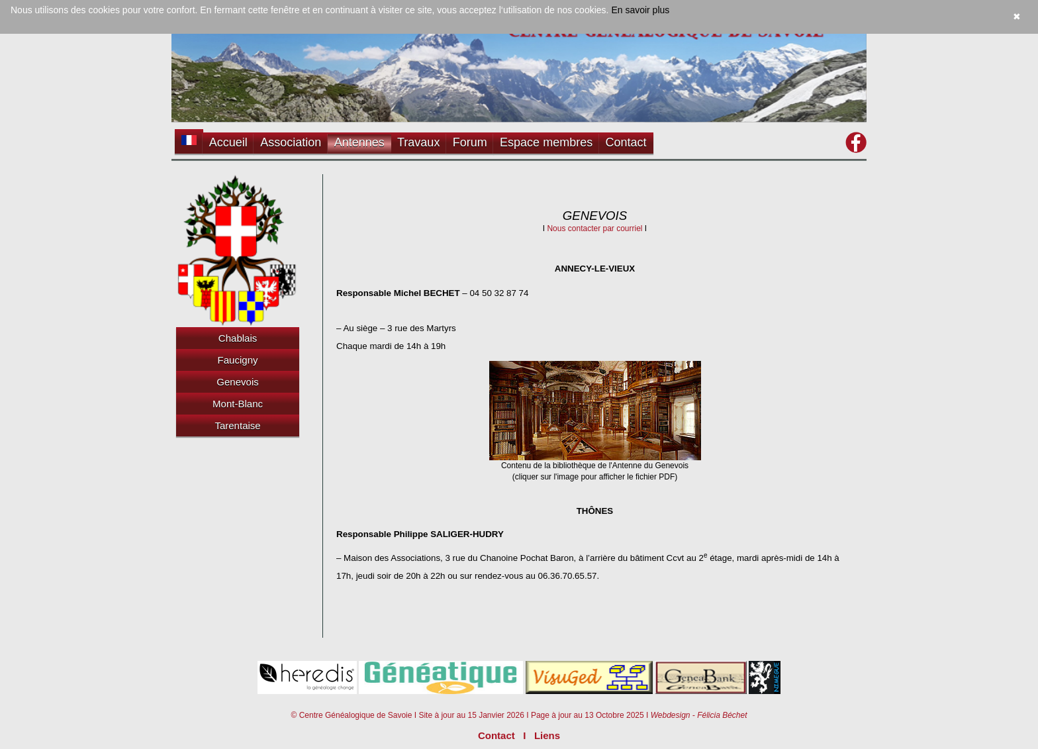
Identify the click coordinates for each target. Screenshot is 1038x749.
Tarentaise (237, 425)
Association (290, 142)
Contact (626, 142)
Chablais (237, 338)
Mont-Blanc (237, 403)
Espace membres (546, 142)
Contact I (506, 735)
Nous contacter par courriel (594, 228)
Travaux (418, 142)
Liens (547, 735)
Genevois (237, 381)
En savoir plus (640, 10)
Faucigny (238, 360)
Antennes (359, 142)
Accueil (228, 142)
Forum (470, 142)
